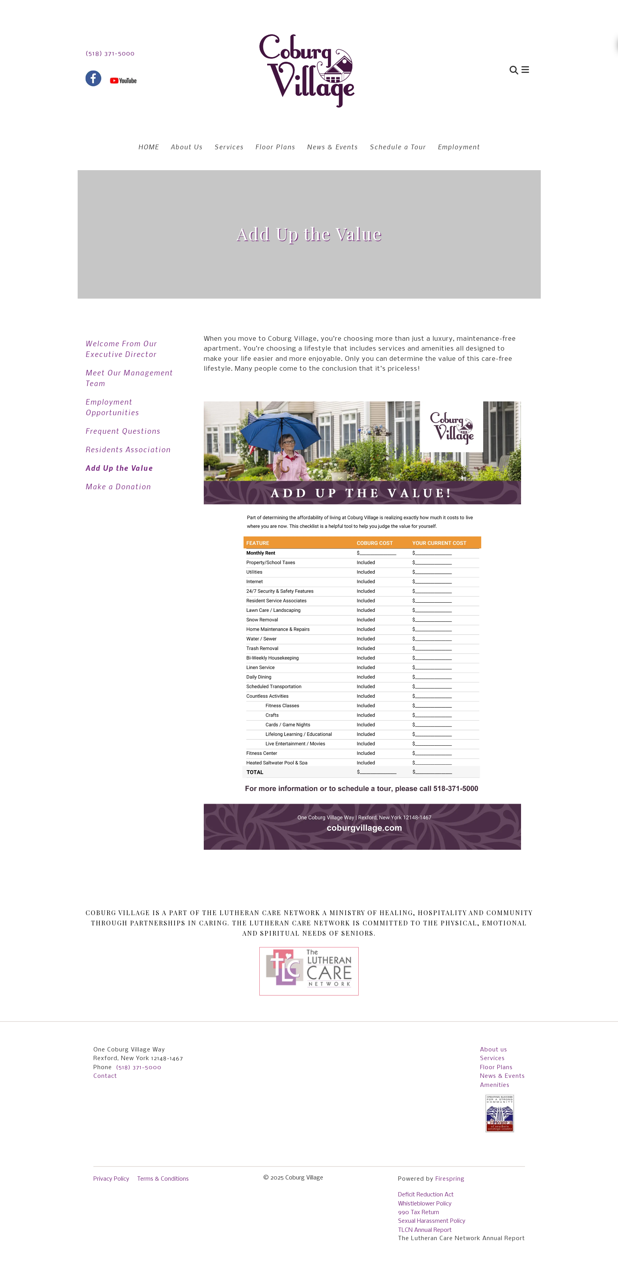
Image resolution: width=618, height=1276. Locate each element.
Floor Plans (275, 146)
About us (493, 1050)
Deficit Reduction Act (426, 1195)
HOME (148, 146)
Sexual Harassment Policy (431, 1221)
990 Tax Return (418, 1212)
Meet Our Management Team (129, 378)
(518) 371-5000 (110, 54)
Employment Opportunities (112, 407)
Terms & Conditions (163, 1179)
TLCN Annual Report (425, 1230)
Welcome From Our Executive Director (121, 348)
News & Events (332, 146)
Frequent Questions (123, 431)
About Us (187, 146)
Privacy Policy (111, 1179)
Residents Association (128, 449)
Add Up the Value (119, 468)
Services (229, 146)
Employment (459, 146)
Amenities (495, 1085)
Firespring (450, 1179)
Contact (105, 1076)
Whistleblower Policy (425, 1204)
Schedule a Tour (398, 146)
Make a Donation (118, 486)
